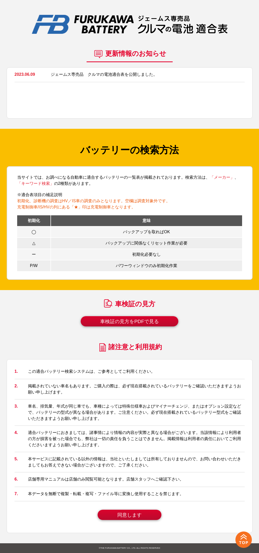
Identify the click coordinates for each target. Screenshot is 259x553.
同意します (129, 514)
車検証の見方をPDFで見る (129, 321)
